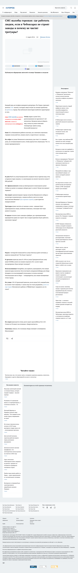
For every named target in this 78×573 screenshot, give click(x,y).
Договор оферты (19, 520)
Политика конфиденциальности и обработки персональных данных (17, 549)
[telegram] (12, 338)
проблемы (9, 110)
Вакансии (32, 12)
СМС (11, 107)
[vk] (7, 338)
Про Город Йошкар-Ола (34, 505)
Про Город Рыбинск (20, 509)
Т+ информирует (7, 12)
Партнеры (32, 523)
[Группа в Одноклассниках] (47, 507)
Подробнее (72, 547)
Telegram (4, 518)
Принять (72, 17)
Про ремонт (23, 12)
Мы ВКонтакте (55, 12)
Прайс (4, 523)
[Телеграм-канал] (39, 66)
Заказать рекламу (43, 12)
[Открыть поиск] (71, 7)
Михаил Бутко (45, 37)
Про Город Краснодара (7, 512)
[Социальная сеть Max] (27, 69)
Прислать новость (60, 8)
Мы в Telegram (65, 12)
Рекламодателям (20, 523)
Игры (16, 12)
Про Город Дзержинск (20, 510)
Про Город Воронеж (7, 507)
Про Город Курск (6, 509)
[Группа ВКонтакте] (16, 66)
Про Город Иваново (20, 507)
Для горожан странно (27, 199)
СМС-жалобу (12, 117)
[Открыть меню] (3, 7)
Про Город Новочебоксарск (8, 505)
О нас (17, 518)
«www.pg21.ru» (13, 526)
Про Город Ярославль (33, 507)
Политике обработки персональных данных (53, 16)
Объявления (5, 520)
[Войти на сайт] (74, 7)
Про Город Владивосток (34, 510)
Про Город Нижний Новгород (9, 510)
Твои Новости (19, 505)
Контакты (32, 518)
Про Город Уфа (32, 509)
